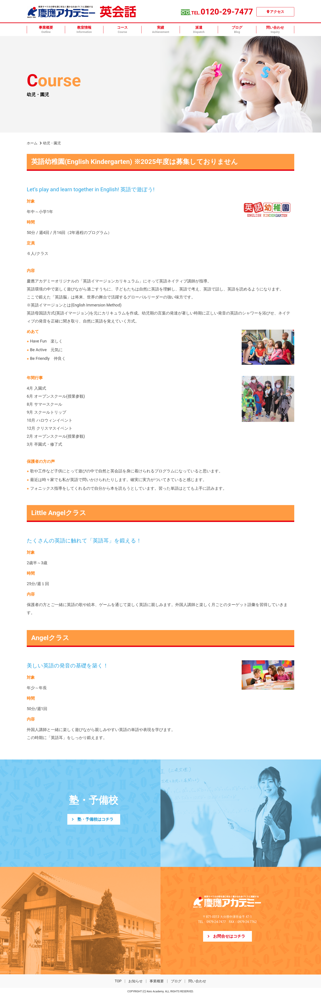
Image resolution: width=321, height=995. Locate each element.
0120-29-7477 (222, 11)
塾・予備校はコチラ (95, 819)
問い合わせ (197, 981)
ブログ (176, 981)
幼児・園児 (52, 143)
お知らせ (135, 981)
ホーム (32, 143)
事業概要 (157, 981)
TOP (118, 981)
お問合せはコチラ (229, 936)
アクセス (277, 12)
